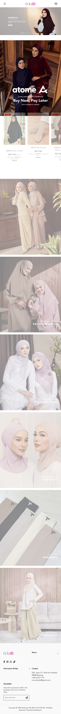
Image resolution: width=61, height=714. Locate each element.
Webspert (38, 710)
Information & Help (10, 669)
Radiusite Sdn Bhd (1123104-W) (33, 708)
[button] (20, 33)
